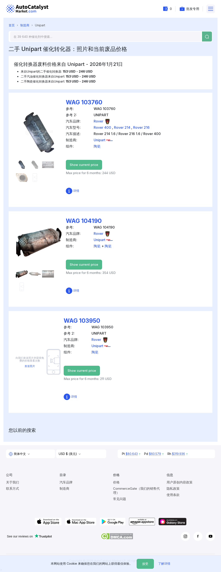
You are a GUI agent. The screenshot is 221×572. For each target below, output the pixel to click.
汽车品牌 (66, 482)
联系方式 (12, 488)
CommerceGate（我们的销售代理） (136, 490)
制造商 (24, 25)
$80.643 (132, 454)
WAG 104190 (84, 220)
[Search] (105, 36)
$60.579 (155, 454)
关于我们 (12, 482)
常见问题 (119, 499)
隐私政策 (173, 488)
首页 (12, 25)
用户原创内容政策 (180, 482)
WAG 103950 (82, 320)
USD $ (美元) (68, 454)
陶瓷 (97, 146)
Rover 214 (122, 127)
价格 (116, 482)
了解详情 (164, 563)
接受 (145, 564)
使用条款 (173, 495)
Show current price (84, 165)
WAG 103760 (84, 102)
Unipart (103, 140)
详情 (72, 190)
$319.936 (178, 454)
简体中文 (18, 454)
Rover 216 (141, 127)
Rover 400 (102, 127)
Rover (102, 121)
